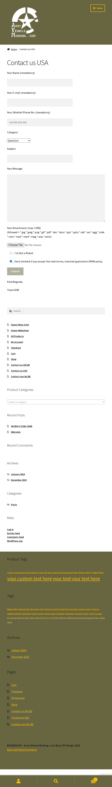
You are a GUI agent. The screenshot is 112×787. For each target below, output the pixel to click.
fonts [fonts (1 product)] (50, 572)
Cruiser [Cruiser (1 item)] (91, 614)
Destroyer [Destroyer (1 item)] (20, 618)
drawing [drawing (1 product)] (27, 572)
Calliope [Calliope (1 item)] (47, 609)
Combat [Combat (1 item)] (47, 614)
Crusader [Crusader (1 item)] (98, 614)
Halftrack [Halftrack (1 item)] (70, 618)
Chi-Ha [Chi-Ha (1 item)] (33, 614)
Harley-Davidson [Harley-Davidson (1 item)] (88, 618)
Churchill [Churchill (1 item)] (39, 614)
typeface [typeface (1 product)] (94, 572)
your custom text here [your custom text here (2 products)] (29, 578)
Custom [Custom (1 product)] (10, 572)
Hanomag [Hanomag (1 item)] (77, 618)
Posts (14, 504)
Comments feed (15, 537)
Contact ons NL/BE (21, 376)
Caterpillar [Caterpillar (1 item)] (74, 609)
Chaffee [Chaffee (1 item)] (10, 614)
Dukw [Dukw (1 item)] (37, 618)
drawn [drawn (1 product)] (41, 572)
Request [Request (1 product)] (82, 572)
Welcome (15, 431)
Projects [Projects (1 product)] (75, 572)
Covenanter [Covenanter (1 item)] (69, 614)
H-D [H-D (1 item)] (52, 618)
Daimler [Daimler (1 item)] (14, 618)
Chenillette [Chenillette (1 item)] (26, 614)
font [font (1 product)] (45, 572)
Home (14, 49)
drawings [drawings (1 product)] (34, 572)
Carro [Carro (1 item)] (67, 609)
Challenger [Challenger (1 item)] (17, 614)
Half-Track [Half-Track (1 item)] (62, 618)
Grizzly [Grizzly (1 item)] (47, 618)
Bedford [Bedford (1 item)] (10, 609)
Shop (13, 359)
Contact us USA (19, 370)
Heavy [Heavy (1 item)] (97, 618)
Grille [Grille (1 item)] (42, 618)
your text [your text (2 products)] (62, 578)
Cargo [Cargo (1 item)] (56, 609)
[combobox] (56, 402)
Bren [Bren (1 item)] (28, 609)
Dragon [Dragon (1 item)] (32, 618)
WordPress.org (14, 540)
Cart (13, 353)
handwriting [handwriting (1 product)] (57, 572)
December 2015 (19, 480)
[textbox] (56, 402)
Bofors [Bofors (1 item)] (16, 609)
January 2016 (18, 474)
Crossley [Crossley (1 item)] (85, 614)
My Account (17, 342)
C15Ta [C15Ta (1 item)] (41, 609)
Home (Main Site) (20, 324)
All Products (17, 336)
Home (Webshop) (20, 330)
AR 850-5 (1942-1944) (21, 426)
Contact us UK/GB (20, 364)
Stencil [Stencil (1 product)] (88, 572)
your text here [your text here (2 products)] (85, 578)
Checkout (16, 347)
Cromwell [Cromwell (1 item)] (77, 614)
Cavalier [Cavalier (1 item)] (81, 609)
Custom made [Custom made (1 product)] (19, 572)
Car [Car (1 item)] (52, 609)
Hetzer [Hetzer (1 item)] (9, 622)
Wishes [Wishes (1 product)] (101, 572)
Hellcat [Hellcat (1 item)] (102, 618)
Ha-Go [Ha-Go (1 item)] (56, 618)
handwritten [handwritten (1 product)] (67, 572)
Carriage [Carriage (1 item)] (61, 609)
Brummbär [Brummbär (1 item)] (35, 609)
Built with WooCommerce (22, 749)
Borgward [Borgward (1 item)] (22, 609)
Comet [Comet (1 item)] (52, 614)
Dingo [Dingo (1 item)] (27, 618)
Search (56, 781)
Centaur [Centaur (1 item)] (88, 609)
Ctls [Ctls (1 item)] (8, 618)
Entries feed (13, 533)
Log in (10, 529)
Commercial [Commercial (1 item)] (60, 614)
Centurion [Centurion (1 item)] (95, 609)
